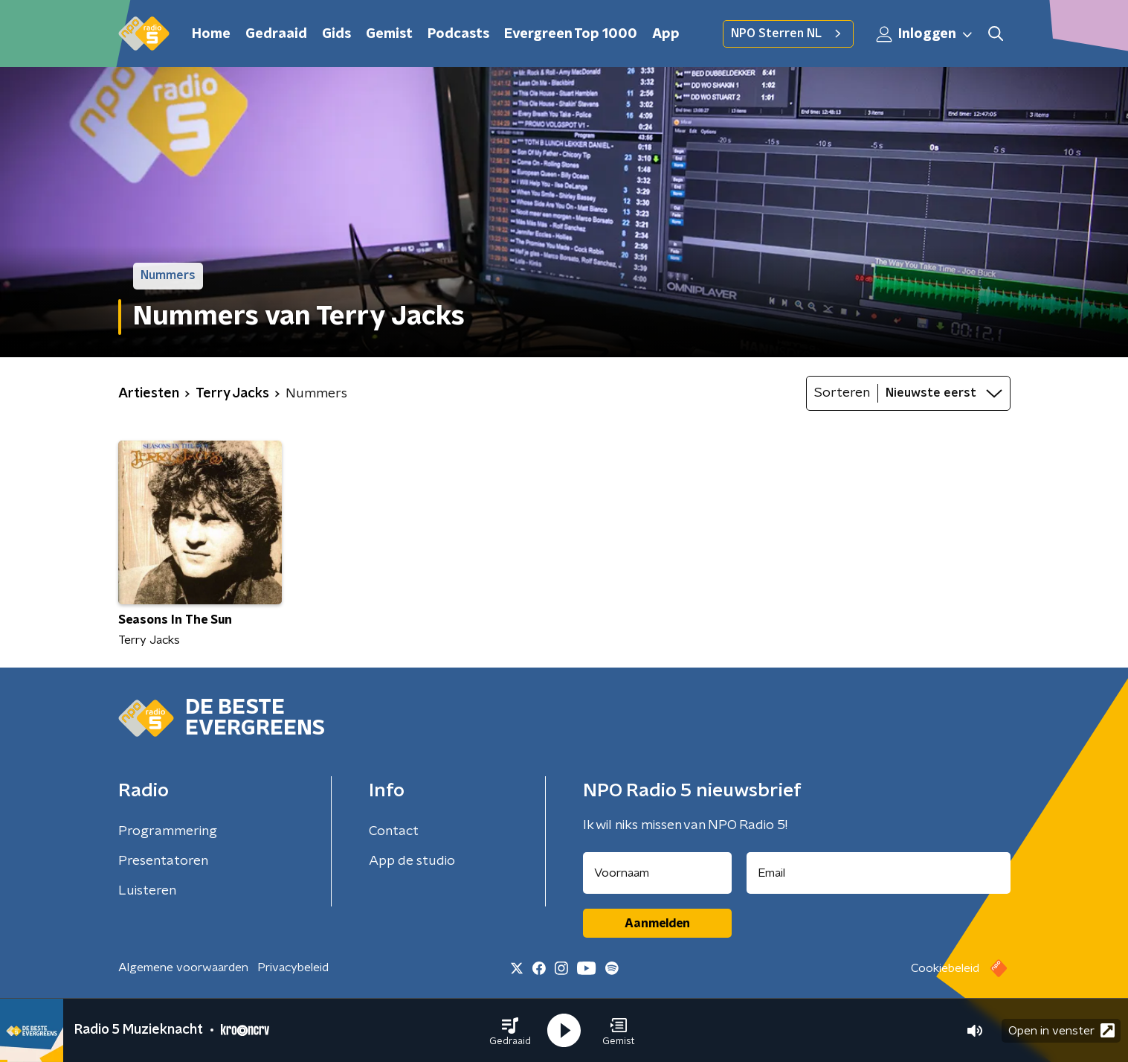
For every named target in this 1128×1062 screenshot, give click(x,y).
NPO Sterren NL (788, 33)
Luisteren (147, 891)
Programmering (167, 831)
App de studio (412, 861)
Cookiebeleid (945, 968)
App (666, 34)
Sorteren (842, 393)
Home (211, 34)
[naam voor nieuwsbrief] (657, 873)
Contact (394, 831)
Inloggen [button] (925, 34)
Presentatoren (163, 861)
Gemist (389, 34)
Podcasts (458, 34)
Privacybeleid (293, 967)
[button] (510, 1031)
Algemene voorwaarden (183, 967)
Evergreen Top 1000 (570, 34)
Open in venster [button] (1061, 1030)
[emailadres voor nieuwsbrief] (879, 873)
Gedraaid (276, 34)
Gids (336, 34)
